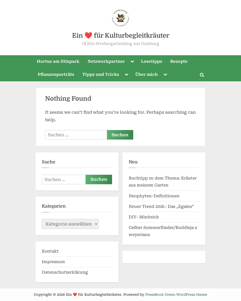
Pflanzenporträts (56, 74)
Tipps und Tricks (100, 74)
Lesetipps (151, 61)
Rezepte (179, 61)
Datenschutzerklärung (65, 272)
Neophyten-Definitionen (154, 196)
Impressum (53, 261)
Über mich (146, 74)
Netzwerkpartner (106, 61)
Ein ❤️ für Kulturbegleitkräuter (120, 35)
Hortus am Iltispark (58, 61)
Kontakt (50, 251)
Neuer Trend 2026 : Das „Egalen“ (161, 206)
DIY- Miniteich (144, 217)
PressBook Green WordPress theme (176, 294)
